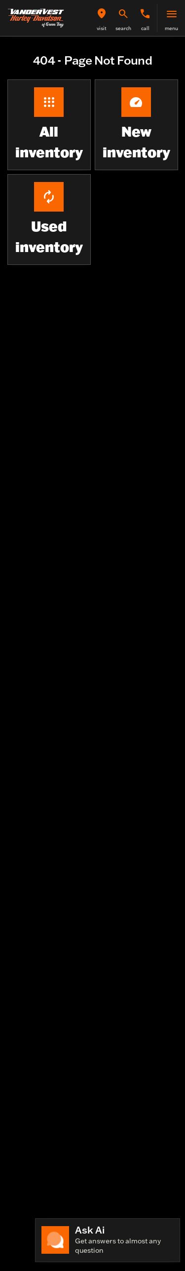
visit (102, 28)
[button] (101, 18)
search (123, 28)
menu (171, 28)
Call (145, 28)
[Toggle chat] (107, 1240)
